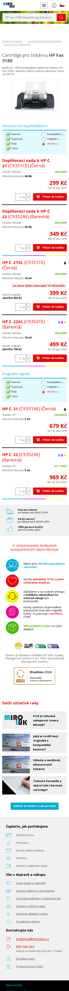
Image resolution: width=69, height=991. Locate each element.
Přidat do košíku (50, 196)
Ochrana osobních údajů (30, 906)
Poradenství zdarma (28, 921)
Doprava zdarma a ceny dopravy (35, 890)
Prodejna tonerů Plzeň (29, 966)
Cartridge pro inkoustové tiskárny (44, 41)
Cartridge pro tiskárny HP (17, 44)
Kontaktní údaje (25, 958)
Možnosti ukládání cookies (32, 914)
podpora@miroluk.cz (32, 939)
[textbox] (30, 17)
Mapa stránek (14, 985)
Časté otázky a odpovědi (30, 883)
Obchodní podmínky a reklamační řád (38, 898)
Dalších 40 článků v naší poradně (34, 806)
